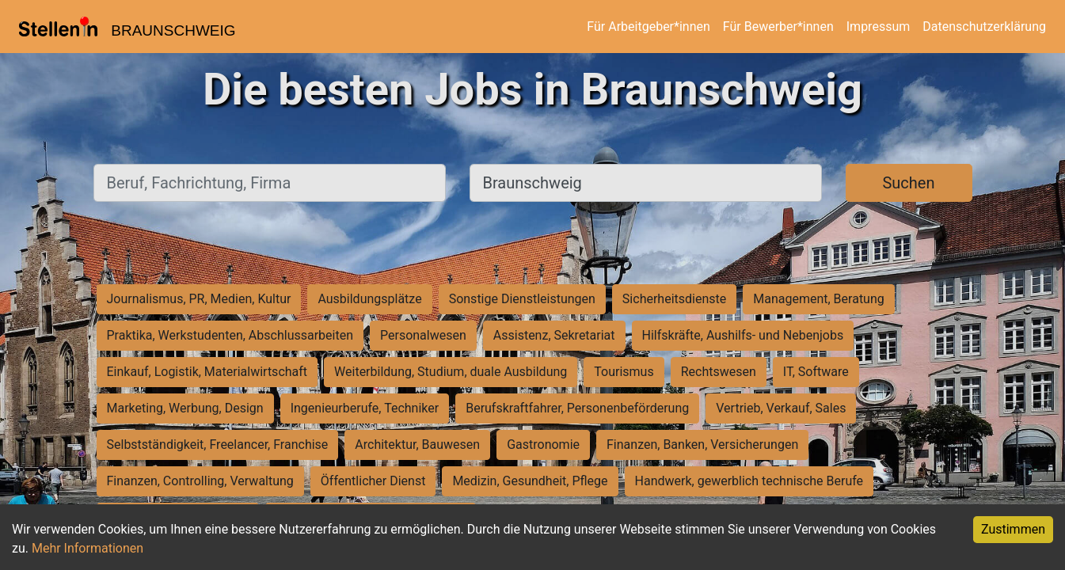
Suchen (908, 182)
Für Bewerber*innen (778, 26)
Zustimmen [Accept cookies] (1013, 529)
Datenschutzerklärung (984, 26)
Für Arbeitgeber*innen (648, 26)
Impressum (878, 26)
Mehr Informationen (87, 548)
